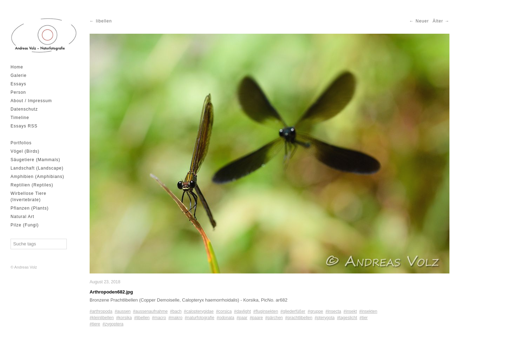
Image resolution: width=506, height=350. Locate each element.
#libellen (142, 317)
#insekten (368, 311)
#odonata (225, 317)
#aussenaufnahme (150, 311)
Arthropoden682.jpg (111, 292)
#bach (176, 311)
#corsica (224, 311)
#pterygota (325, 317)
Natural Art (22, 216)
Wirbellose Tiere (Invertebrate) (28, 196)
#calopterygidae (199, 311)
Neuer (422, 21)
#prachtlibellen (298, 317)
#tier (363, 317)
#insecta (333, 311)
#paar (241, 317)
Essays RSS (24, 126)
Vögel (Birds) (25, 151)
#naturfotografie (199, 317)
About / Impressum (31, 100)
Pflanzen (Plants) (29, 208)
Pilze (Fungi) (25, 225)
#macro (159, 317)
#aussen (122, 311)
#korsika (124, 317)
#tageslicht (347, 317)
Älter (438, 21)
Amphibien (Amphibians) (37, 176)
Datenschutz (24, 109)
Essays (18, 83)
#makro (175, 317)
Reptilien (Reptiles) (32, 185)
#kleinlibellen (102, 317)
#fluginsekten (265, 311)
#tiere (95, 324)
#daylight (242, 311)
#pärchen (274, 317)
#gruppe (315, 311)
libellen (104, 21)
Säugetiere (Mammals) (35, 159)
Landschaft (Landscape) (37, 168)
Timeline (20, 117)
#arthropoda (101, 311)
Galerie (19, 75)
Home (17, 67)
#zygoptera (113, 324)
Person (18, 92)
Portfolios (21, 142)
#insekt (350, 311)
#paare (256, 317)
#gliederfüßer (292, 311)
